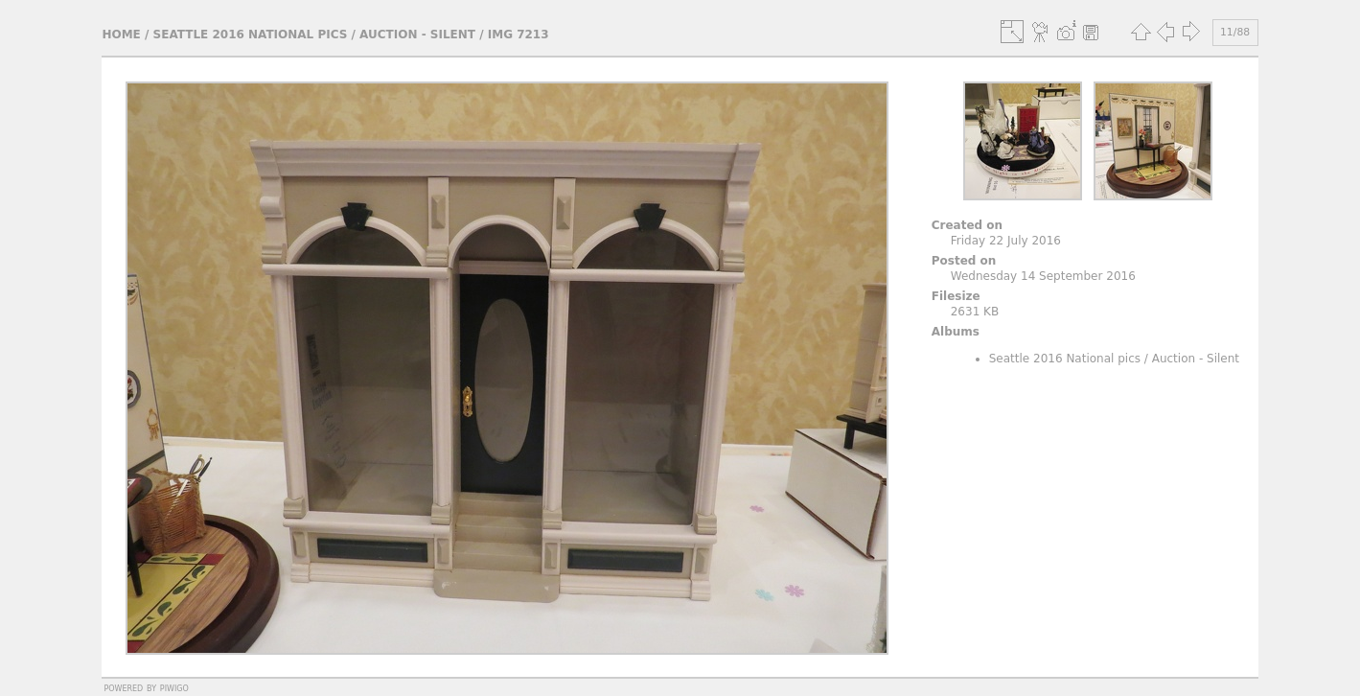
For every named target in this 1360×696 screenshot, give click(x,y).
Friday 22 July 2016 (1006, 240)
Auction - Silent (417, 34)
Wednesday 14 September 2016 (1043, 276)
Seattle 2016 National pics (250, 34)
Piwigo (174, 687)
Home (121, 34)
